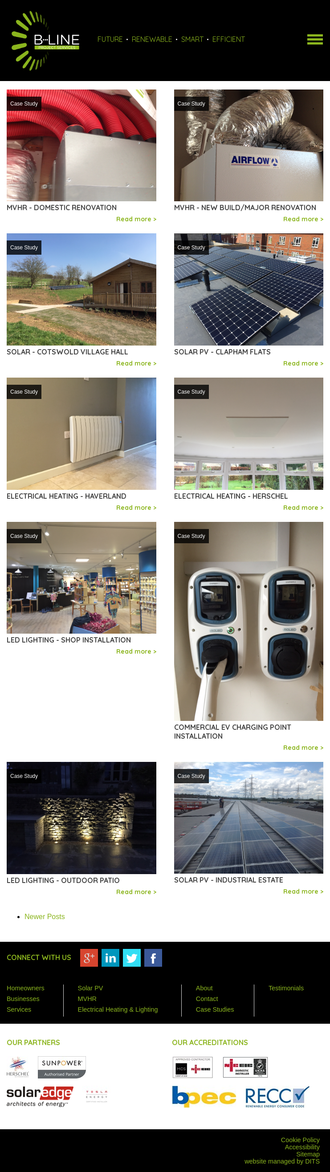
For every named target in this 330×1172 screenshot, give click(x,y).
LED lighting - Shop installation (69, 639)
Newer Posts (44, 916)
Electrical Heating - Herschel (231, 496)
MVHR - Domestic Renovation (62, 207)
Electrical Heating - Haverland (66, 496)
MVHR (87, 998)
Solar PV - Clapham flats (222, 351)
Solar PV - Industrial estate (228, 879)
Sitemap (308, 1154)
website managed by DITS (282, 1161)
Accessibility (302, 1147)
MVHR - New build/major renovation (245, 207)
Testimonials (286, 988)
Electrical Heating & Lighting (118, 1009)
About (204, 988)
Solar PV (90, 988)
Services (19, 1009)
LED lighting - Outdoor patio (63, 880)
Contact (207, 998)
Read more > (136, 219)
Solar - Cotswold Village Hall (67, 351)
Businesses (23, 998)
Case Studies (215, 1009)
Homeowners (26, 988)
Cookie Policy (300, 1140)
